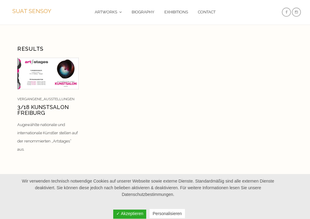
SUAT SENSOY (31, 11)
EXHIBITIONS (176, 12)
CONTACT (207, 12)
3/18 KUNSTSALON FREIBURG (43, 110)
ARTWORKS (106, 12)
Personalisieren (167, 213)
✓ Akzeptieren (129, 213)
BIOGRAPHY (143, 12)
